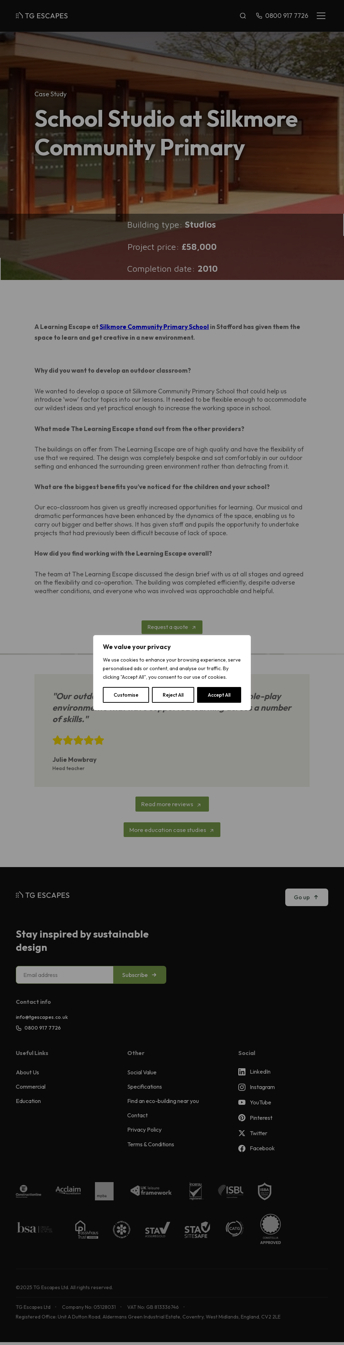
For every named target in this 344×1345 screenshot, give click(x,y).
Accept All (219, 695)
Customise (126, 695)
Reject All (173, 695)
